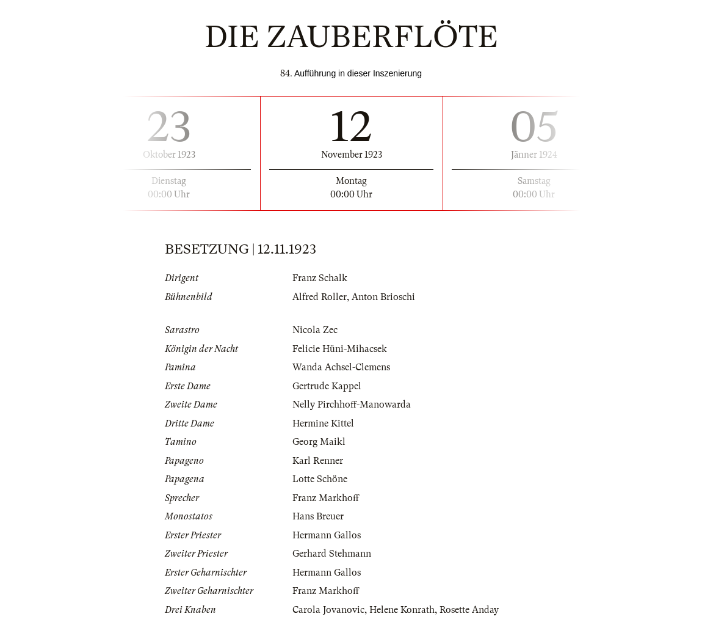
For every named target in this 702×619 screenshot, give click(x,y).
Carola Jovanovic (328, 609)
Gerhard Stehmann (331, 553)
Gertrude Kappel (326, 386)
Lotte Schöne (319, 479)
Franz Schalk (319, 278)
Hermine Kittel (323, 423)
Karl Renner (317, 460)
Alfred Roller (319, 296)
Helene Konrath (402, 609)
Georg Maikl (319, 441)
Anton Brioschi (383, 296)
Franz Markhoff (325, 498)
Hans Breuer (318, 516)
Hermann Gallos (326, 535)
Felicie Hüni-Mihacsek (339, 348)
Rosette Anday (469, 609)
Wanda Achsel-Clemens (341, 367)
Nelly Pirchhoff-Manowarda (351, 404)
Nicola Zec (315, 329)
